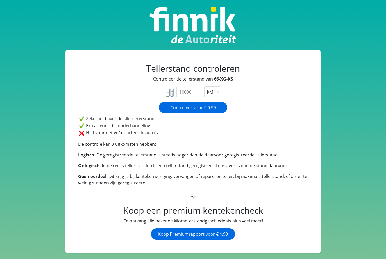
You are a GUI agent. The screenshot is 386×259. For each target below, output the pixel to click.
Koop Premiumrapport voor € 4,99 (193, 234)
